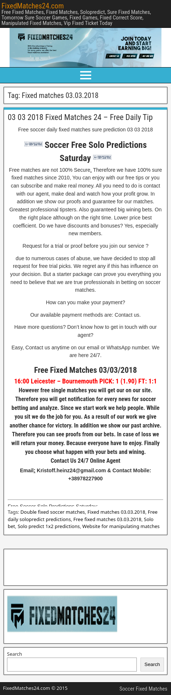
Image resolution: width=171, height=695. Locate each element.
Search (14, 654)
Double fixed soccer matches (53, 512)
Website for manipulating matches (121, 526)
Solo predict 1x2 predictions (49, 526)
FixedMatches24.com (32, 5)
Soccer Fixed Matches (143, 688)
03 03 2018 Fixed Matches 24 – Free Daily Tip (80, 117)
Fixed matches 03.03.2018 (116, 512)
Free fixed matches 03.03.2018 (108, 519)
